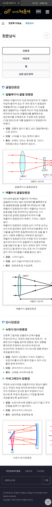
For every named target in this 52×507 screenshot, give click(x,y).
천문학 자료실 (14, 23)
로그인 (35, 3)
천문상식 (29, 23)
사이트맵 (40, 471)
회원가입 (43, 3)
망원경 (26, 51)
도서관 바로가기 (9, 3)
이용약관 (28, 471)
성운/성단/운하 (26, 74)
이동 (46, 480)
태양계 (26, 58)
